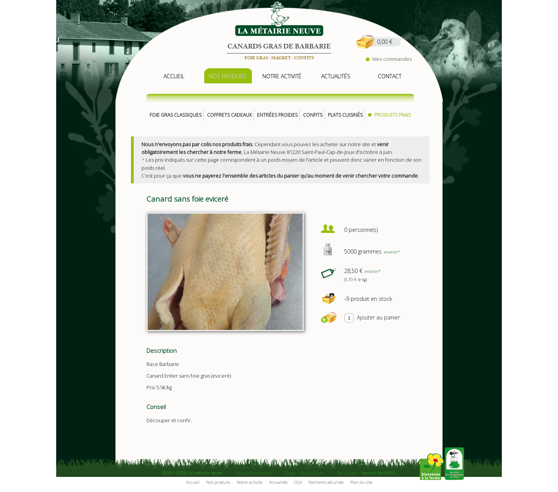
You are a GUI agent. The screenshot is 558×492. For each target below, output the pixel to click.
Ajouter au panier (378, 317)
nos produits (228, 76)
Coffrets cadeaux (229, 115)
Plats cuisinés (345, 115)
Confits (312, 115)
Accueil (193, 482)
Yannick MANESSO (378, 473)
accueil (174, 76)
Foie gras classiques (176, 115)
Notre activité (249, 482)
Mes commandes (389, 58)
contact (389, 76)
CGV (298, 482)
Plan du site (361, 482)
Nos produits (218, 482)
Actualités (278, 482)
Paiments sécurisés (326, 482)
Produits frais (392, 115)
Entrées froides (277, 115)
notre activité (281, 76)
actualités (335, 76)
